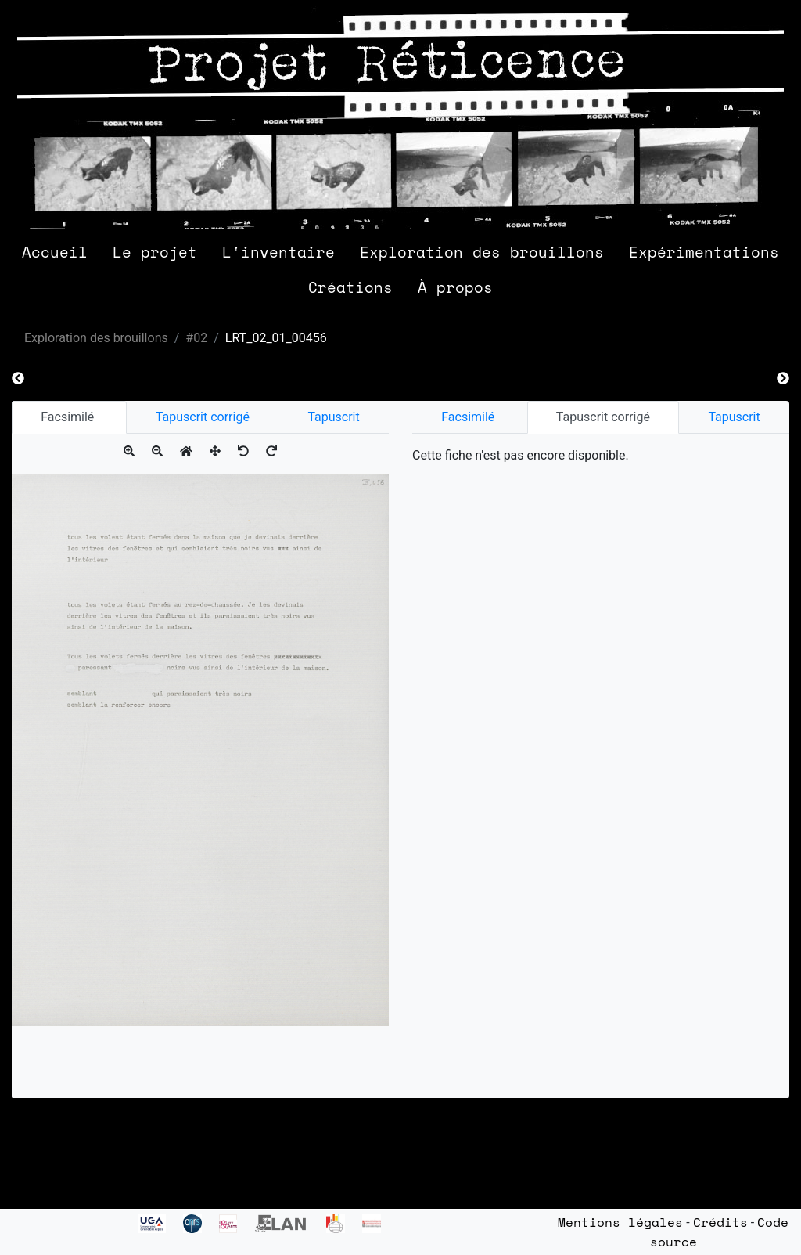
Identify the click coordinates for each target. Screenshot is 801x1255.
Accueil (55, 251)
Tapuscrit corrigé (203, 416)
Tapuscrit (333, 416)
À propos (455, 287)
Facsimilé (69, 416)
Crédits (720, 1222)
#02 (196, 337)
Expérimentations (704, 251)
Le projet (155, 251)
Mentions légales (620, 1222)
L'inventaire (278, 251)
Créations (350, 287)
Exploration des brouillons (482, 251)
